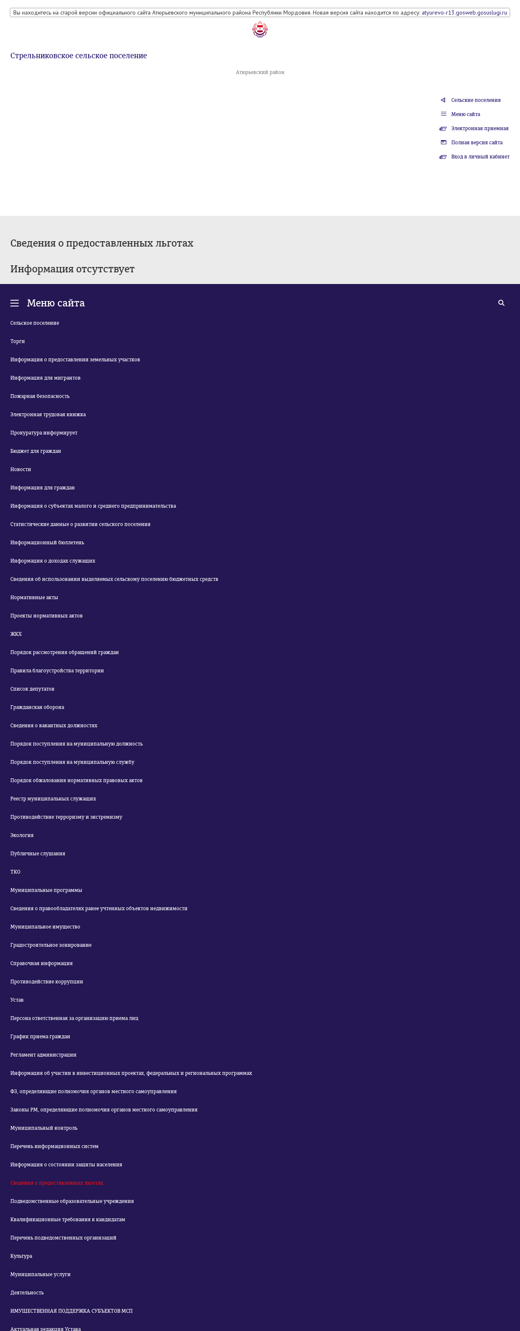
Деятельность (27, 1293)
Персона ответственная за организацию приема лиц (74, 1018)
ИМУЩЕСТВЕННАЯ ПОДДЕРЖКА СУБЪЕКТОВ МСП (71, 1311)
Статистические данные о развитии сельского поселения (80, 524)
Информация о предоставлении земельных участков (75, 360)
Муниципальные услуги (40, 1274)
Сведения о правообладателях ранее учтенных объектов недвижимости (99, 908)
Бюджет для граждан (35, 451)
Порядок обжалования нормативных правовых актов (76, 780)
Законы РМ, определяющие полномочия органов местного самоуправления (104, 1110)
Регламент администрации (43, 1055)
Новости (20, 469)
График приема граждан (40, 1037)
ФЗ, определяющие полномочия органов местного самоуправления (93, 1091)
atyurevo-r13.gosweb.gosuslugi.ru (464, 12)
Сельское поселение (34, 323)
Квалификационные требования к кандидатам (67, 1219)
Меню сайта (465, 114)
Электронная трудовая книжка (48, 414)
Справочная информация (41, 963)
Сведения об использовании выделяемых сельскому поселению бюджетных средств (114, 579)
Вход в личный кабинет (480, 157)
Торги (17, 341)
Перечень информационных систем (54, 1146)
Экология (22, 835)
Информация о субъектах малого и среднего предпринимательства (93, 506)
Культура (21, 1256)
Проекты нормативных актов (46, 616)
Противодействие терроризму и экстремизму (66, 817)
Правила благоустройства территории (57, 671)
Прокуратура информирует (43, 433)
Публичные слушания (37, 854)
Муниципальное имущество (45, 927)
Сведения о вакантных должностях (53, 725)
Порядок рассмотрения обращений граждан (64, 652)
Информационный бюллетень (47, 543)
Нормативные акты (34, 597)
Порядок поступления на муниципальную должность (76, 744)
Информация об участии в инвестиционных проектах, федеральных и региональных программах (131, 1073)
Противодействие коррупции (46, 982)
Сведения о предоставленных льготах (56, 1183)
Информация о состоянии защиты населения (66, 1165)
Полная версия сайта (477, 143)
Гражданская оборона (37, 707)
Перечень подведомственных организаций (63, 1238)
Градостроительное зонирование (51, 945)
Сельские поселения (476, 100)
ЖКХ (16, 634)
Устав (17, 1000)
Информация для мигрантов (45, 378)
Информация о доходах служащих (52, 561)
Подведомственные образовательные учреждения (72, 1201)
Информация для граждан (42, 488)
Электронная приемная (480, 128)
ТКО (15, 872)
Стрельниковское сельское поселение (78, 55)
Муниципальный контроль (43, 1128)
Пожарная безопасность (39, 396)
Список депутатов (32, 689)
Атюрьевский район (260, 72)
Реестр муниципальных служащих (53, 799)
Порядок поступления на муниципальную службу (72, 762)
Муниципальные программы (46, 890)
